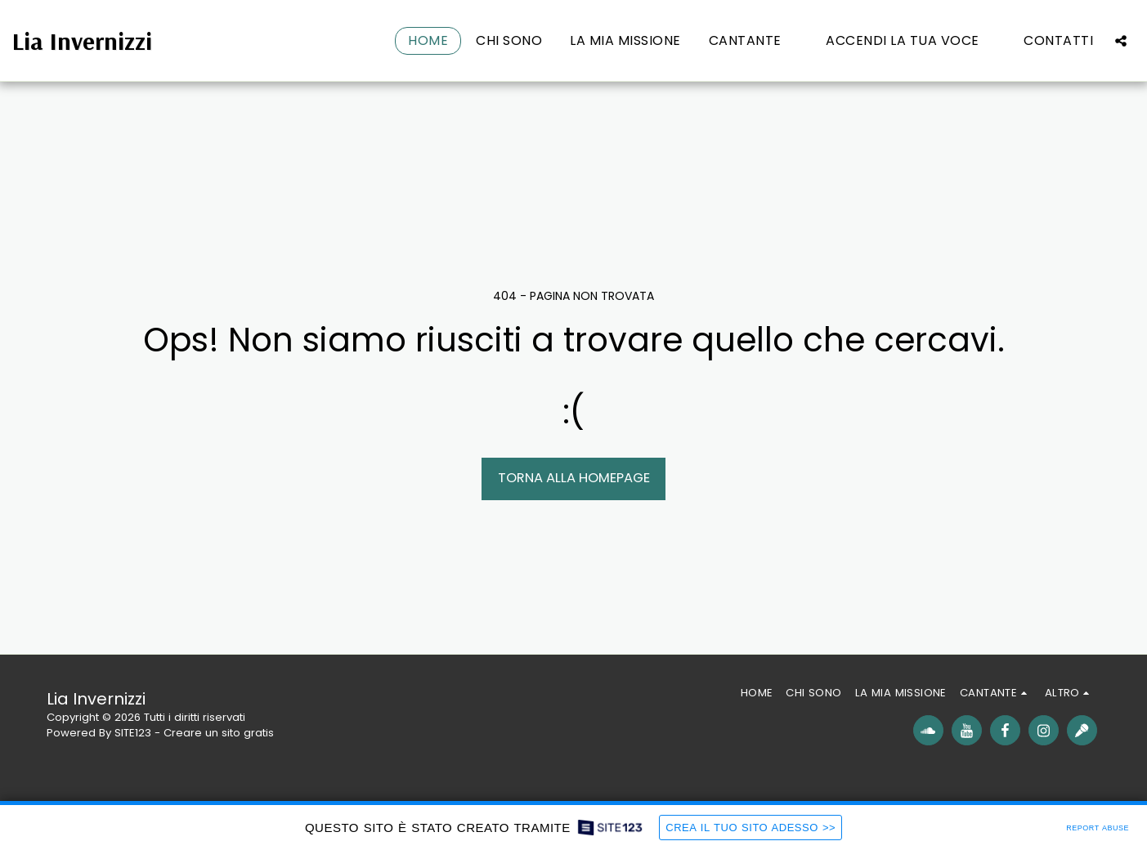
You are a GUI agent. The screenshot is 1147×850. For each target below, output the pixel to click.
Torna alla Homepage (574, 477)
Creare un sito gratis (219, 732)
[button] (754, 41)
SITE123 (132, 732)
